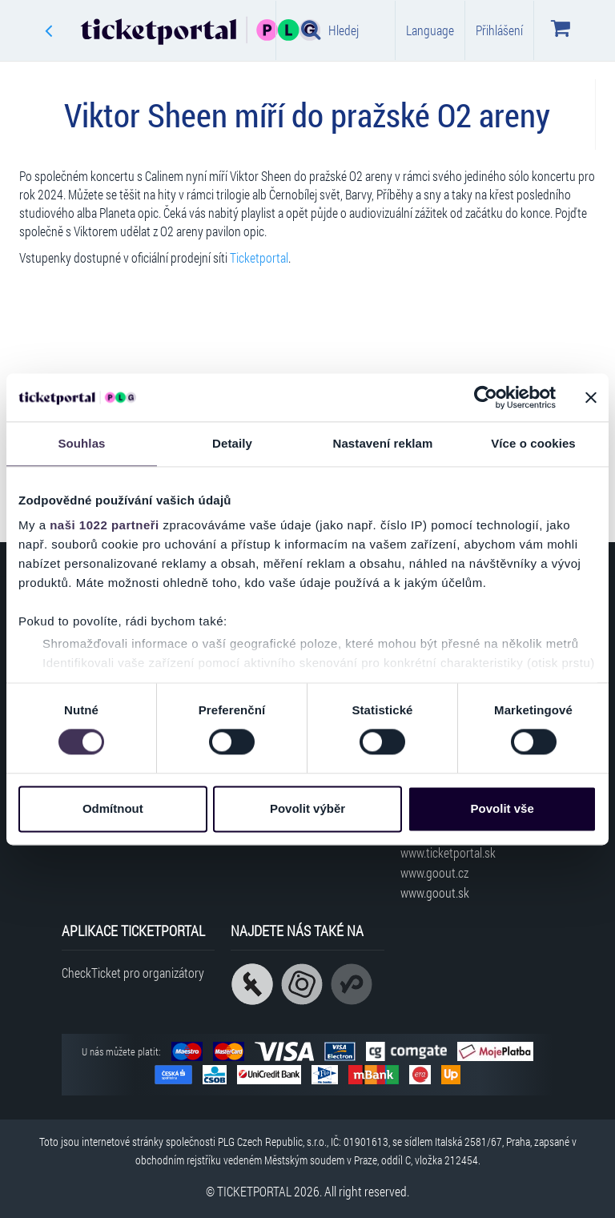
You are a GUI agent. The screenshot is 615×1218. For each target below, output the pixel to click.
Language (430, 30)
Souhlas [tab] (81, 443)
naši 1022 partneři (104, 525)
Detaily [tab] (232, 443)
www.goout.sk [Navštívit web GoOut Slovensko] (434, 892)
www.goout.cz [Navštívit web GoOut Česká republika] (434, 872)
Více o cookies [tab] (533, 443)
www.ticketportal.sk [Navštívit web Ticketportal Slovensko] (448, 852)
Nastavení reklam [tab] (382, 443)
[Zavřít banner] (591, 397)
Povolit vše (502, 808)
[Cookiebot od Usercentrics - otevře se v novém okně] (486, 397)
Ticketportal (259, 257)
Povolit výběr (307, 808)
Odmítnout (112, 808)
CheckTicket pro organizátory (133, 972)
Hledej (330, 29)
